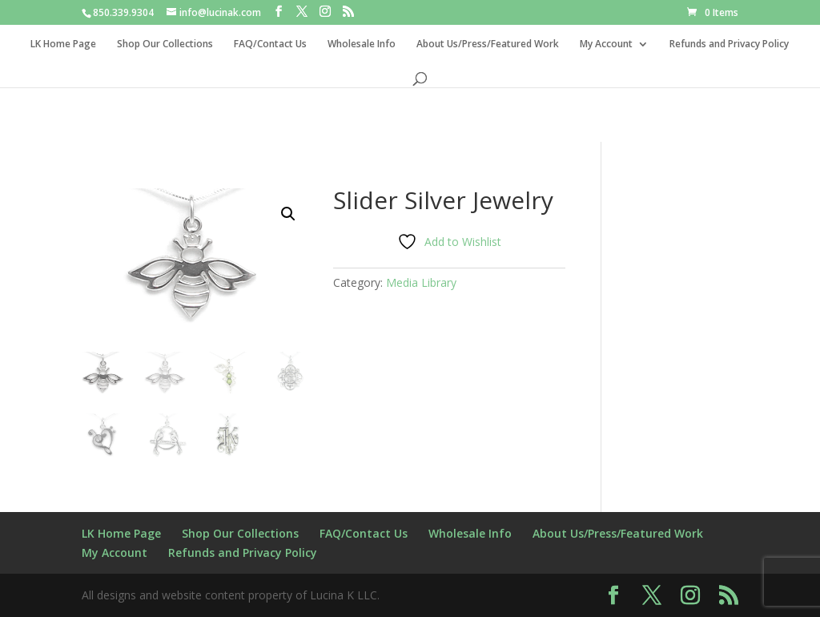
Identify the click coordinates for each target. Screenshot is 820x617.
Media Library (421, 282)
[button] (288, 214)
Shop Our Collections (165, 44)
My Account (606, 44)
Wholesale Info (362, 44)
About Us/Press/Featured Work (487, 44)
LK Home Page (63, 44)
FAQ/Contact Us (270, 44)
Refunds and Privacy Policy (729, 44)
